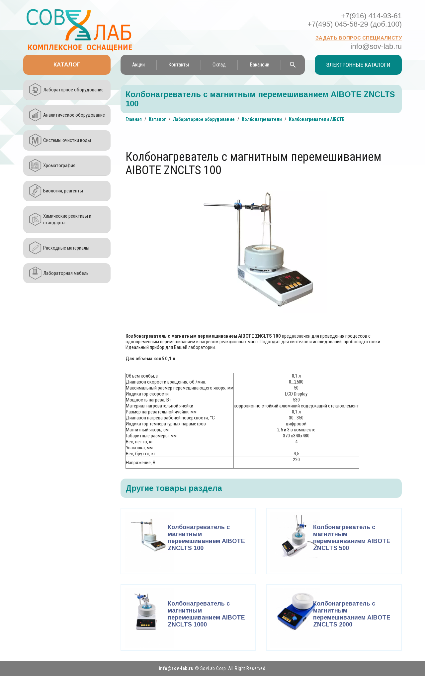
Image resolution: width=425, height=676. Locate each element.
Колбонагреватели (262, 119)
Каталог (66, 64)
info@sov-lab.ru (376, 46)
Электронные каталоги (358, 64)
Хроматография (59, 166)
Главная (134, 119)
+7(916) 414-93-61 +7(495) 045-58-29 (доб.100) (354, 20)
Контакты (178, 64)
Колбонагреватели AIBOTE (316, 119)
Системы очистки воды (67, 140)
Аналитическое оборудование (74, 115)
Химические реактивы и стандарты (67, 219)
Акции (138, 64)
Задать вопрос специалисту (358, 38)
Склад (219, 64)
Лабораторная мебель (66, 273)
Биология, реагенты (63, 191)
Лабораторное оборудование (73, 90)
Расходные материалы (66, 248)
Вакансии (259, 64)
